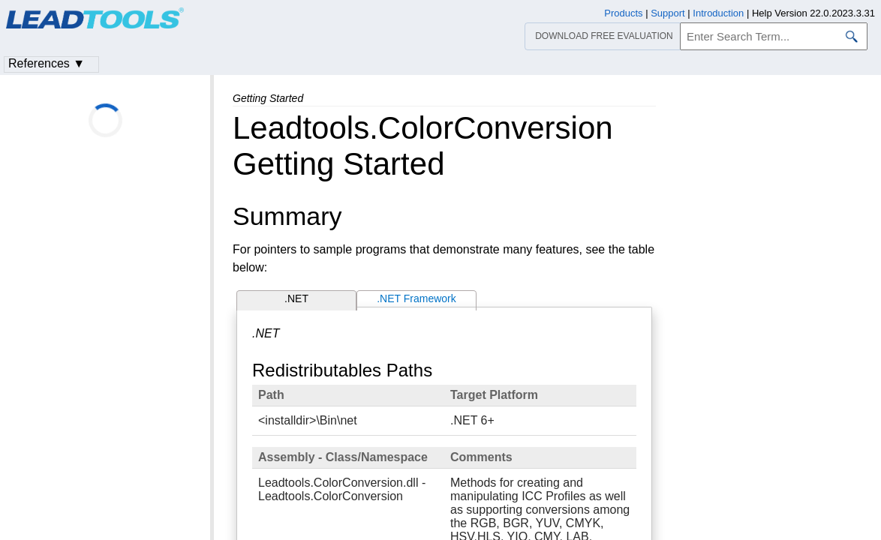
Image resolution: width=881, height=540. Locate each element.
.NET (296, 298)
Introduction (718, 13)
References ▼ (46, 63)
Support (668, 13)
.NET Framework (416, 298)
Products (623, 13)
